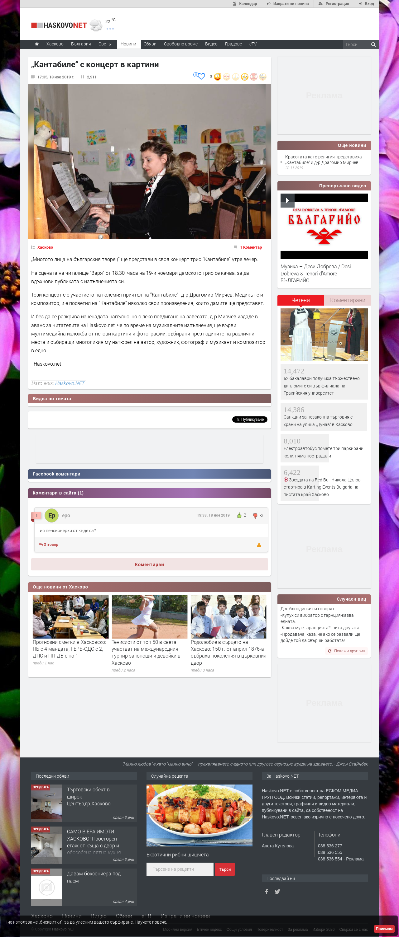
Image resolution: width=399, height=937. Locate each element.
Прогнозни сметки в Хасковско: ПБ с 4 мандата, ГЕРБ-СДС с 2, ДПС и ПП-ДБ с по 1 (148, 649)
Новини (128, 44)
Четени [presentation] (300, 300)
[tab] (300, 302)
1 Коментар (251, 247)
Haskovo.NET (69, 383)
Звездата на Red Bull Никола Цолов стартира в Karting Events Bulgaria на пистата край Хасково (322, 487)
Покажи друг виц (346, 650)
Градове (233, 44)
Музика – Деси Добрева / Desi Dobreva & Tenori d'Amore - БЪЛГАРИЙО (316, 273)
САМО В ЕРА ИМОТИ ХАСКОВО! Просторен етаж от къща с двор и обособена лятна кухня (94, 883)
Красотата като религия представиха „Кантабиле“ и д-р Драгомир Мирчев (323, 159)
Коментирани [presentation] (347, 300)
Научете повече (150, 922)
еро (66, 515)
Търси (225, 869)
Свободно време (181, 44)
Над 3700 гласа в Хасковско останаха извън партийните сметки (65, 649)
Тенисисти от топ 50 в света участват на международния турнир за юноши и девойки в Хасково (225, 652)
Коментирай (149, 564)
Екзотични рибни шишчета (178, 854)
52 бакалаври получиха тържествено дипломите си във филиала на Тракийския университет (322, 385)
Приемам (384, 929)
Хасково (45, 247)
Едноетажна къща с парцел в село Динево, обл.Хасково (93, 796)
